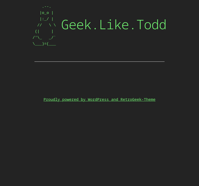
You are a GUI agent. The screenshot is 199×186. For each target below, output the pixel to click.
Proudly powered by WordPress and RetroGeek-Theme (99, 99)
